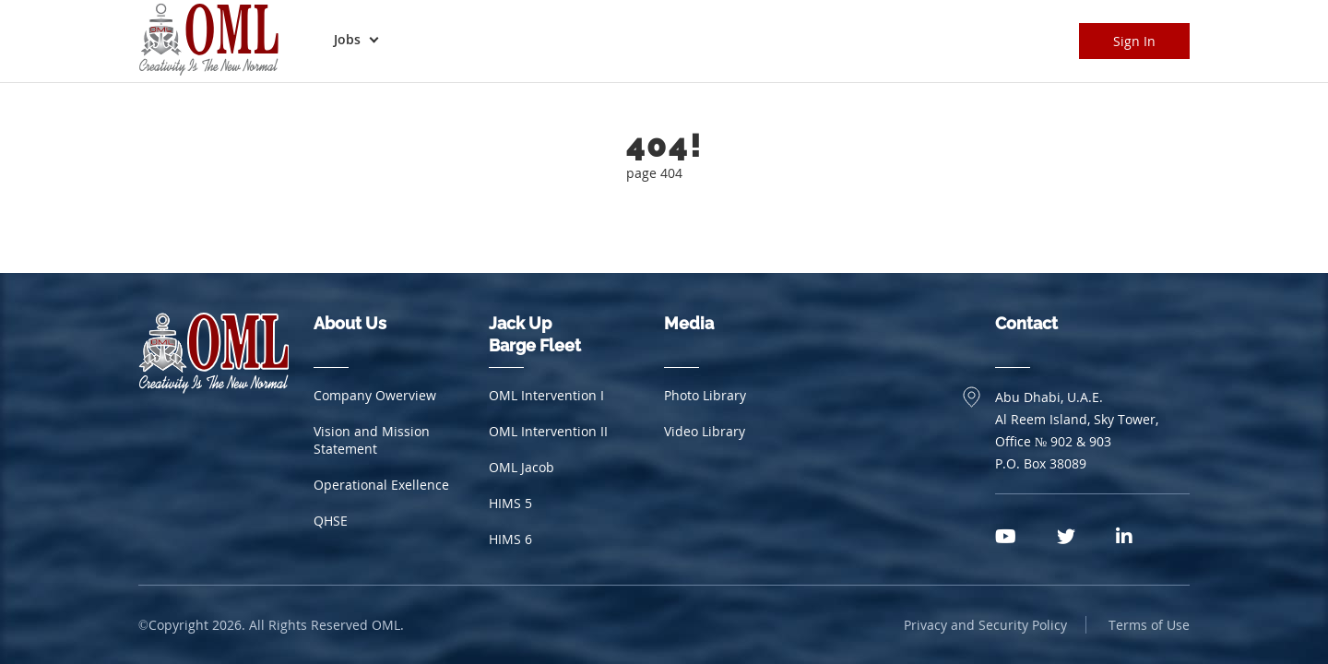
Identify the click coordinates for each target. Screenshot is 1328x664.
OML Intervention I (546, 395)
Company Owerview (375, 395)
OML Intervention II (548, 431)
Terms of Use (1149, 625)
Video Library (704, 431)
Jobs (347, 39)
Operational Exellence (381, 484)
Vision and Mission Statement (372, 439)
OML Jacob (521, 467)
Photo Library (705, 395)
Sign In (1134, 41)
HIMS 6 (510, 539)
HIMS (510, 503)
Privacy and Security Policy (985, 625)
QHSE (331, 520)
